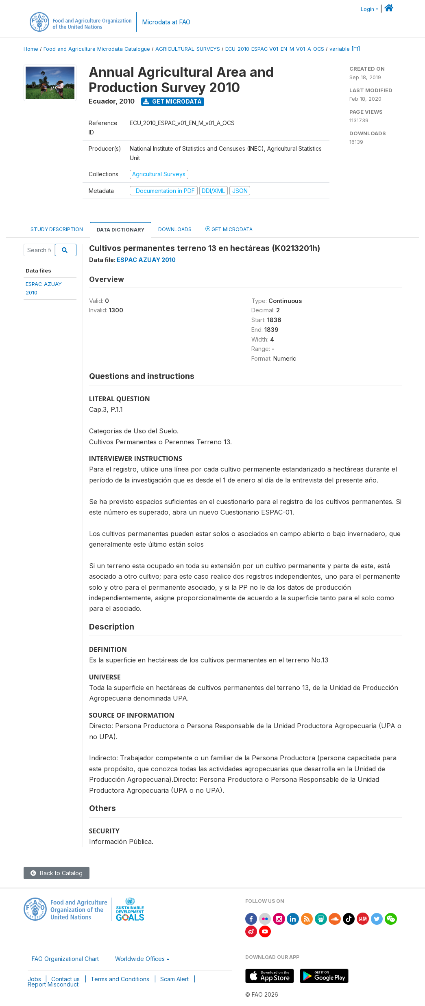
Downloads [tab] (175, 229)
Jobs (34, 979)
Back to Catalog (57, 873)
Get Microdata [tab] (229, 228)
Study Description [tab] (57, 229)
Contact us (65, 979)
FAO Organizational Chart (65, 958)
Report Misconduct (53, 984)
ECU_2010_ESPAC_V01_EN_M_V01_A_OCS (274, 49)
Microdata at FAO (166, 22)
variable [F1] (344, 49)
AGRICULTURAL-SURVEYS (187, 49)
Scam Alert (174, 979)
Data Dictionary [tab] (120, 230)
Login (367, 9)
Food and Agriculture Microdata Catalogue (97, 49)
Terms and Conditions (120, 979)
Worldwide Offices (140, 958)
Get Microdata (172, 101)
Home (31, 49)
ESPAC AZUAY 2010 (146, 259)
